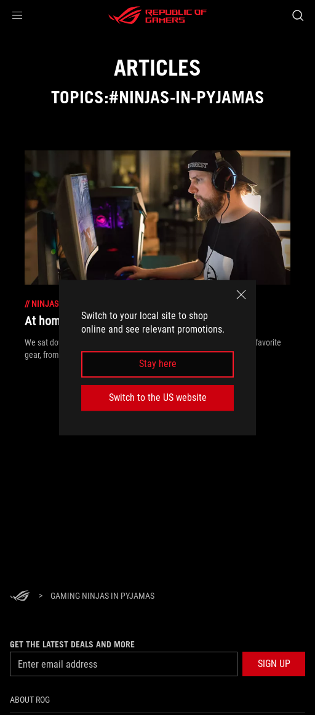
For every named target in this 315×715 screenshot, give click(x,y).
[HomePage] (20, 596)
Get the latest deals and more (72, 644)
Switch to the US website (158, 397)
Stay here (158, 364)
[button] (17, 15)
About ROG (30, 700)
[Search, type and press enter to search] (297, 15)
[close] (241, 294)
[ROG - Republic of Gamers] (157, 15)
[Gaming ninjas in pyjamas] (102, 596)
